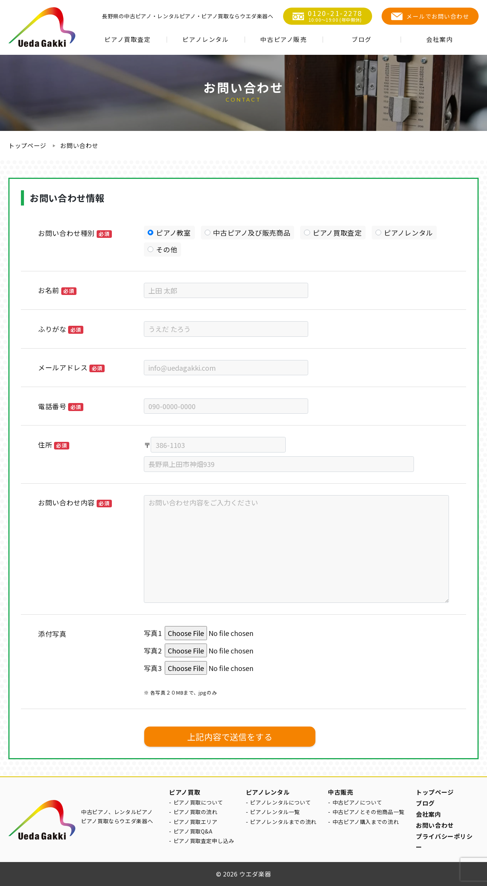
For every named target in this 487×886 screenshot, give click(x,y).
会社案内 (439, 39)
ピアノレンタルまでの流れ (283, 821)
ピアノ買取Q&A (193, 831)
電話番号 (60, 406)
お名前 (57, 290)
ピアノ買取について (198, 802)
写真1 (153, 633)
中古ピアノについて (357, 802)
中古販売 (340, 792)
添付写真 (52, 634)
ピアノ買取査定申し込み (203, 841)
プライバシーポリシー (444, 842)
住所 (53, 444)
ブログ (362, 39)
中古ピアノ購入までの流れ (366, 821)
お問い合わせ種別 (75, 233)
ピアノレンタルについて (280, 802)
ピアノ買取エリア (195, 821)
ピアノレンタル (205, 39)
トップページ (27, 145)
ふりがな (60, 329)
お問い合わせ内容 (75, 502)
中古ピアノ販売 (283, 39)
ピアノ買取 (184, 792)
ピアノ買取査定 (127, 39)
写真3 (153, 668)
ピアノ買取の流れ (195, 812)
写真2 (153, 650)
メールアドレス (71, 367)
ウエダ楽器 (255, 873)
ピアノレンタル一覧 (275, 812)
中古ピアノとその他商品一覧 (368, 812)
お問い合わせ (79, 145)
